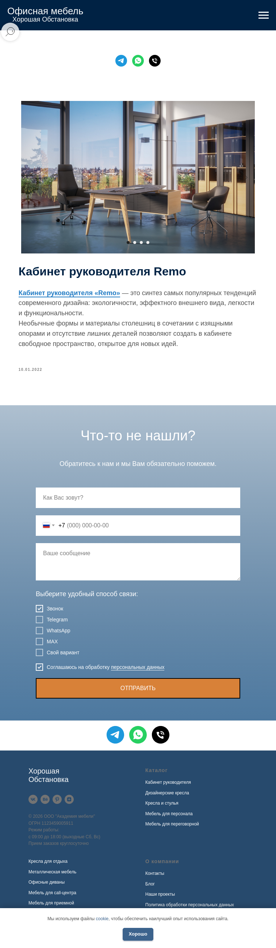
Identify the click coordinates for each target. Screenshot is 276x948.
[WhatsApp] (138, 61)
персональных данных (137, 670)
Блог (150, 887)
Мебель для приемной (51, 906)
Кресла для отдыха (48, 865)
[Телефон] (155, 61)
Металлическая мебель (52, 875)
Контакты (154, 877)
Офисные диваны (46, 885)
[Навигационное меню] (263, 15)
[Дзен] (69, 803)
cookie (102, 918)
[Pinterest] (57, 803)
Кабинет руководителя (168, 786)
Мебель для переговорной (172, 827)
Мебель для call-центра (52, 896)
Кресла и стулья (162, 806)
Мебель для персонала (169, 817)
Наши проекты (160, 897)
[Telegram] (121, 61)
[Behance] (45, 803)
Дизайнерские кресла (167, 796)
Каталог (156, 774)
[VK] (33, 803)
